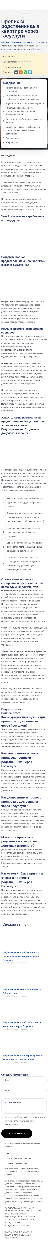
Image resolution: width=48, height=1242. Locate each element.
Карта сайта (10, 1153)
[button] (16, 72)
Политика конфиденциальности (18, 1158)
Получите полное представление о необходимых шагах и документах (22, 97)
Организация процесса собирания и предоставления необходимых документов (23, 130)
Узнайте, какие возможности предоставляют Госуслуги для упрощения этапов (20, 111)
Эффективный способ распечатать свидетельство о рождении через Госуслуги (21, 956)
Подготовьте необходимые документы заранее (24, 121)
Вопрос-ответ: (12, 142)
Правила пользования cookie (17, 1163)
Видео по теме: (13, 138)
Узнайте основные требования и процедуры (21, 89)
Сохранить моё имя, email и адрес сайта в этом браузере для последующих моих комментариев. (25, 1121)
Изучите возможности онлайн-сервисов (25, 103)
